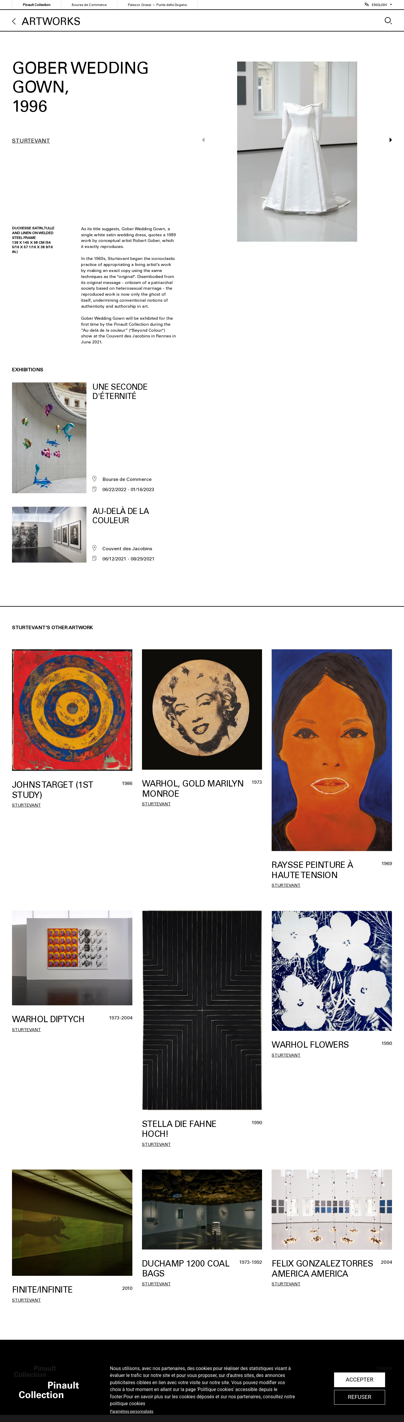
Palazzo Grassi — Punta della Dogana (157, 5)
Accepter (359, 1379)
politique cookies (127, 1403)
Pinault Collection (36, 5)
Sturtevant (31, 140)
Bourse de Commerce (89, 5)
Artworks (51, 21)
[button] (388, 151)
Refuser (359, 1397)
